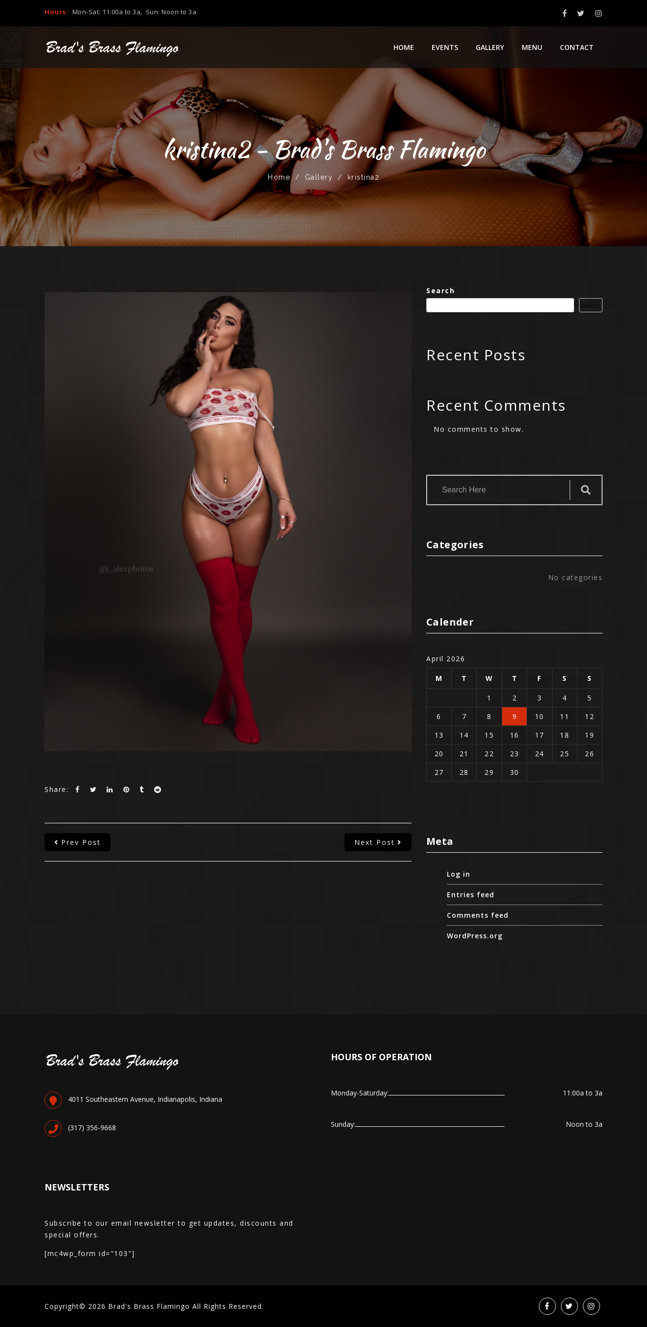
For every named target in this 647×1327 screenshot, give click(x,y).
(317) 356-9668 (92, 1127)
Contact (577, 47)
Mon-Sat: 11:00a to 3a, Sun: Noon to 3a (134, 11)
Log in (458, 874)
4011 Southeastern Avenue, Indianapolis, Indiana (145, 1099)
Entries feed (470, 894)
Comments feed (477, 915)
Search (440, 290)
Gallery (490, 47)
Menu (532, 47)
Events (445, 47)
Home (403, 47)
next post (378, 842)
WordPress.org (475, 935)
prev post (77, 842)
